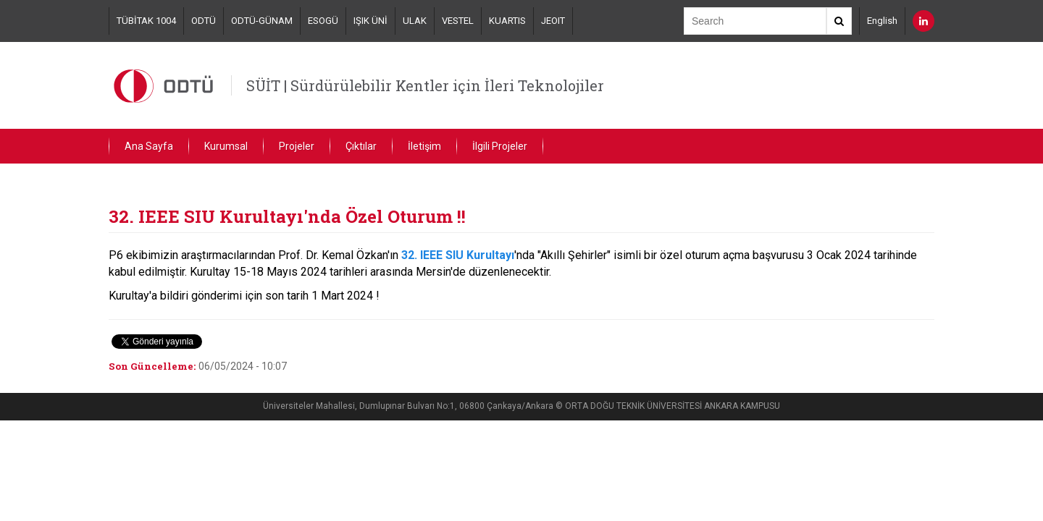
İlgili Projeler (499, 146)
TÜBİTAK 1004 (146, 20)
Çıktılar (361, 146)
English (882, 20)
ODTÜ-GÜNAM (262, 20)
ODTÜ (203, 20)
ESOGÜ (323, 20)
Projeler (296, 146)
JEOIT (553, 20)
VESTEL (458, 20)
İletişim (424, 146)
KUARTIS (507, 20)
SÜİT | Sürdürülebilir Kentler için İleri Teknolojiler (425, 85)
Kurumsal (226, 146)
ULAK (415, 20)
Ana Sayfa (149, 146)
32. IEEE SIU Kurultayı (457, 255)
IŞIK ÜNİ (370, 20)
